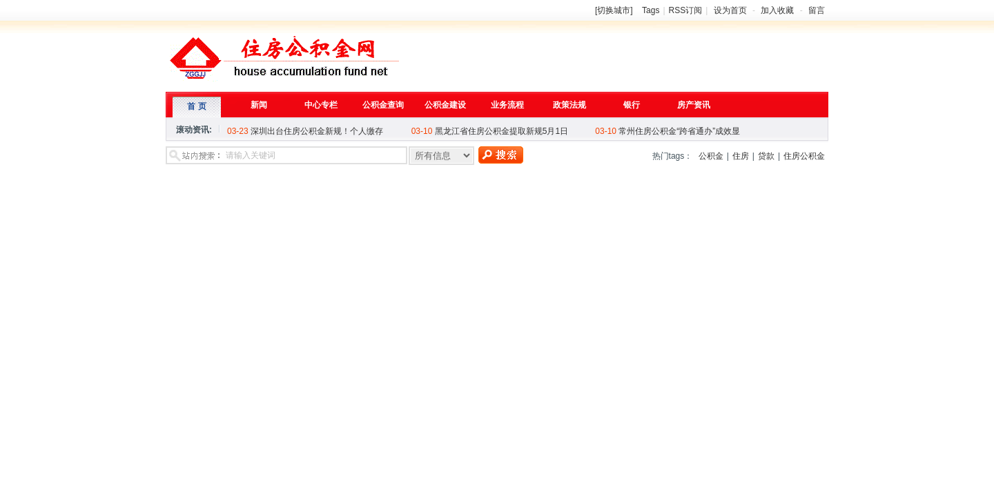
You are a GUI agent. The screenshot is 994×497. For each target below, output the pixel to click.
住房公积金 (804, 156)
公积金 (711, 156)
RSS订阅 (686, 10)
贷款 (766, 156)
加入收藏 (777, 10)
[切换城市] (614, 10)
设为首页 (730, 10)
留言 (816, 10)
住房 (740, 156)
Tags (650, 10)
